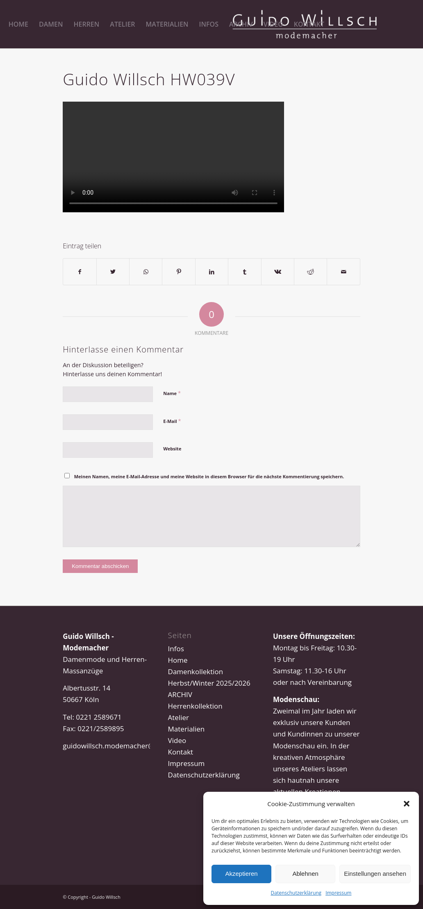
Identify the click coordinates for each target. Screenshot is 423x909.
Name (172, 393)
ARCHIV (180, 694)
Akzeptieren (241, 873)
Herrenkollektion (195, 706)
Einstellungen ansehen (375, 873)
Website (172, 448)
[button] (407, 804)
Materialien (186, 729)
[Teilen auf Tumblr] (244, 272)
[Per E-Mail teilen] (343, 272)
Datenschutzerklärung (296, 892)
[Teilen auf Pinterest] (178, 272)
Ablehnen (305, 873)
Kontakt (180, 752)
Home (178, 660)
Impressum (338, 892)
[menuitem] (18, 24)
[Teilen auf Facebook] (79, 272)
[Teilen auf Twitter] (113, 272)
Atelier (178, 717)
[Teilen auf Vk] (278, 272)
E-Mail (172, 421)
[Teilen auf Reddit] (310, 272)
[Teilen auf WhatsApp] (146, 272)
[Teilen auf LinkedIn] (212, 272)
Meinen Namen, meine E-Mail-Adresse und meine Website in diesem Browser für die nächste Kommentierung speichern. (209, 476)
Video (177, 740)
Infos (176, 648)
